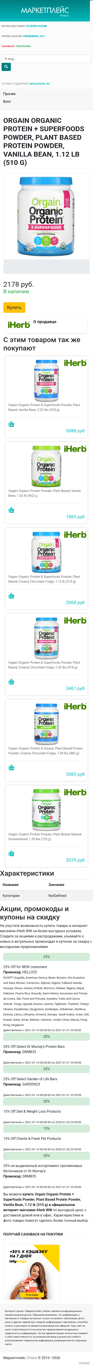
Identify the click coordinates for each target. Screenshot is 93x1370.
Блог (7, 101)
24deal (31, 1355)
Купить (14, 307)
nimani (84, 1361)
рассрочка (23, 46)
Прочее (9, 94)
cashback (8, 46)
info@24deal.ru (39, 83)
